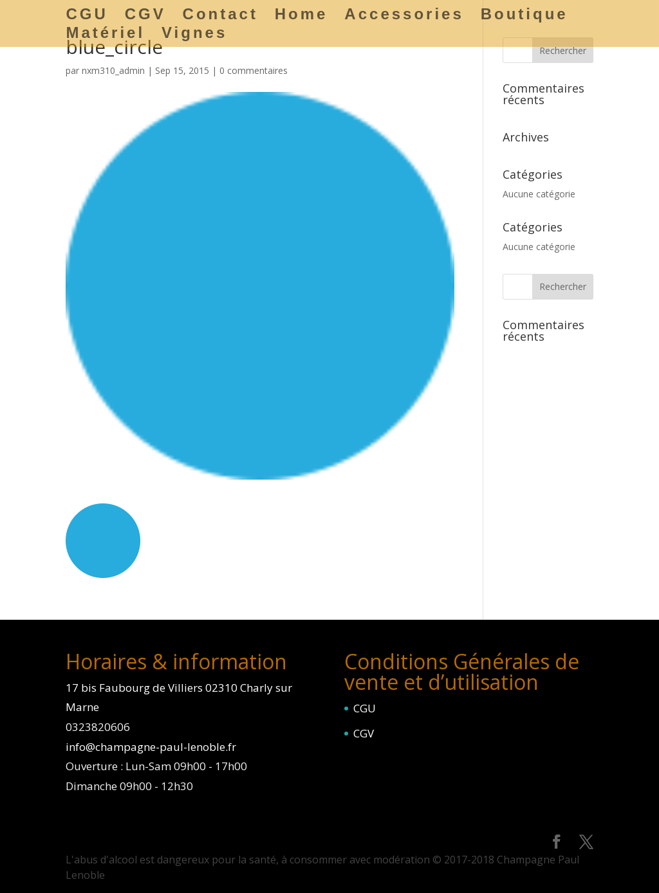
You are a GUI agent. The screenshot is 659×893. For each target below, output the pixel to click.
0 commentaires (253, 70)
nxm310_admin (113, 70)
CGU (364, 708)
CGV (363, 733)
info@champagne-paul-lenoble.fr (151, 746)
